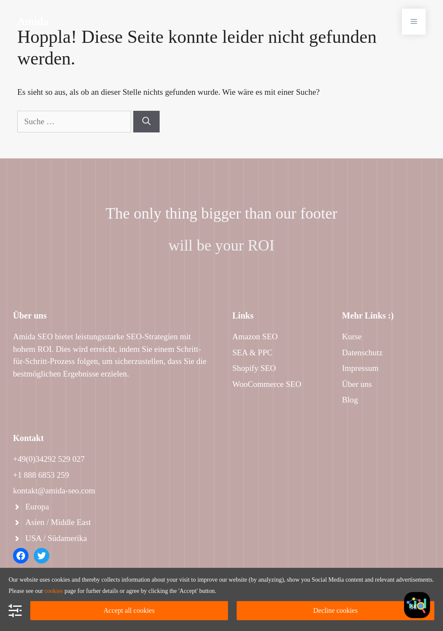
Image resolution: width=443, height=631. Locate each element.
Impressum (360, 368)
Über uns (357, 384)
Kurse (352, 336)
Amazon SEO (255, 336)
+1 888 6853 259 (41, 475)
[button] (414, 22)
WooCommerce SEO (266, 384)
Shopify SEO (254, 368)
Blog (350, 399)
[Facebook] (417, 605)
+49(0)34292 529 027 (49, 459)
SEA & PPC (252, 352)
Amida (32, 21)
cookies (54, 591)
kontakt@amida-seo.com (54, 490)
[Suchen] (146, 122)
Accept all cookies (128, 610)
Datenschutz (362, 352)
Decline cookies (335, 610)
